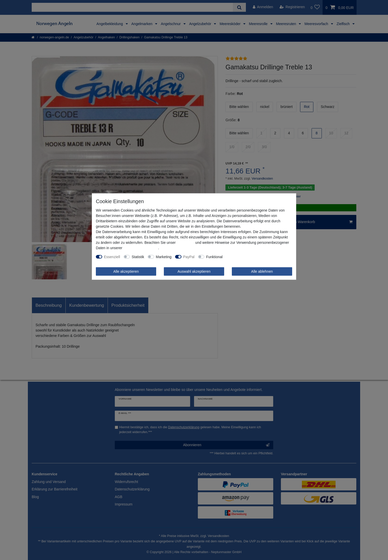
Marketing (164, 257)
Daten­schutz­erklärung (140, 248)
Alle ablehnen (262, 271)
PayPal (189, 257)
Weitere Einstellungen (243, 257)
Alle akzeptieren (126, 271)
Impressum (185, 242)
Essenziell (112, 257)
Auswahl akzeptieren (193, 271)
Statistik (138, 257)
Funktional (214, 257)
